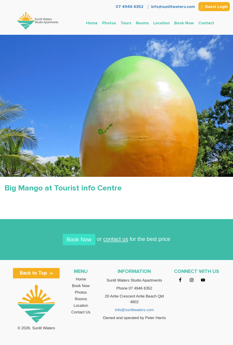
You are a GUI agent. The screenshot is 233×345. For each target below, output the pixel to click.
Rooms (142, 22)
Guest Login (214, 7)
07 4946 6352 (128, 6)
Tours (126, 22)
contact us (115, 239)
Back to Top (36, 273)
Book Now (184, 22)
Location (161, 22)
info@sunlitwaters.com (171, 6)
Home (92, 22)
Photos (109, 22)
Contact (206, 22)
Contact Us (80, 312)
